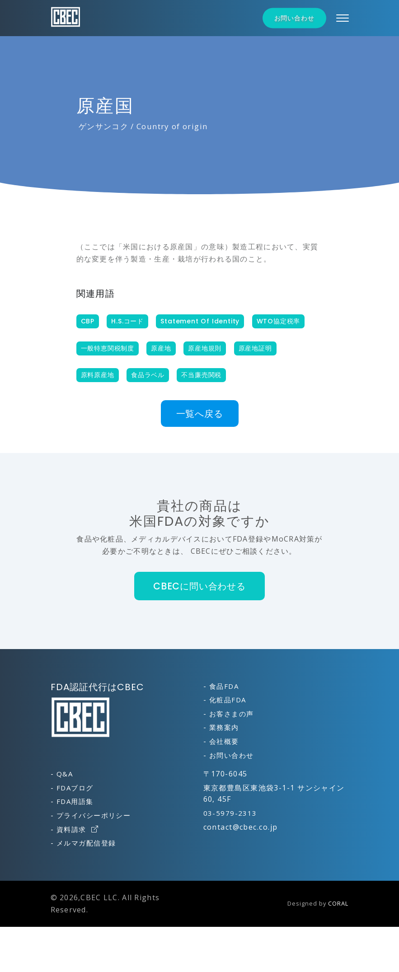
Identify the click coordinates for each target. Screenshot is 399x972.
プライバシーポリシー (93, 815)
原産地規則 (204, 348)
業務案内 (224, 727)
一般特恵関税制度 (107, 348)
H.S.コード (127, 321)
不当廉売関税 (201, 374)
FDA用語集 (75, 801)
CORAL (338, 903)
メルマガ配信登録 (86, 842)
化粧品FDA (227, 699)
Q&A (64, 773)
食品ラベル (147, 374)
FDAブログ (75, 787)
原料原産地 (97, 374)
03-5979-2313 (230, 813)
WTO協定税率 (278, 321)
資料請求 (77, 829)
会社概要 (224, 741)
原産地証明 (255, 348)
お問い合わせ (294, 18)
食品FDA (224, 686)
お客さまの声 (231, 713)
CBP (87, 321)
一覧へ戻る (199, 413)
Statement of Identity (199, 321)
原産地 (161, 348)
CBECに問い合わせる (199, 586)
